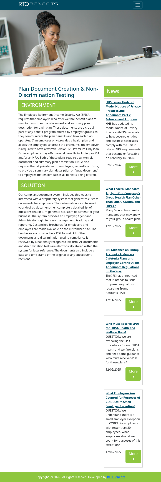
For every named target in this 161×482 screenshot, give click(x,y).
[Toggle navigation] (138, 5)
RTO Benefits (116, 477)
